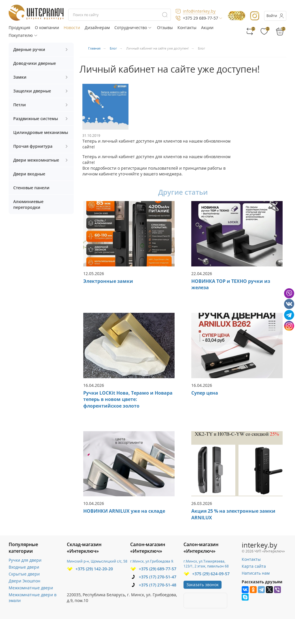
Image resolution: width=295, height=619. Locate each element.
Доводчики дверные (34, 63)
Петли (41, 104)
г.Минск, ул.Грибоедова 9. (152, 561)
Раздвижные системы (41, 118)
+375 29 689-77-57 (200, 18)
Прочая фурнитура (41, 146)
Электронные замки (108, 281)
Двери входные (29, 174)
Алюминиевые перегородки (28, 204)
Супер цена (204, 393)
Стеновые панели (31, 187)
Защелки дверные (41, 91)
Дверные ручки (41, 49)
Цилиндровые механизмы (40, 132)
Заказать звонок (202, 584)
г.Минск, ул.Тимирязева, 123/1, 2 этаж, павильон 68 (206, 564)
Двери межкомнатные (41, 160)
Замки (41, 77)
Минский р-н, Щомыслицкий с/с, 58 (97, 561)
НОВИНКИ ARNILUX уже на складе (124, 511)
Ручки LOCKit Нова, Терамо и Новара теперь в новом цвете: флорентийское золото (128, 399)
